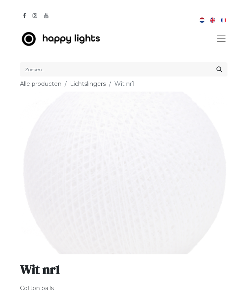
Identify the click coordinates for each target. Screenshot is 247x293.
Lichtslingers (88, 83)
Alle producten (40, 83)
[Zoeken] (219, 69)
